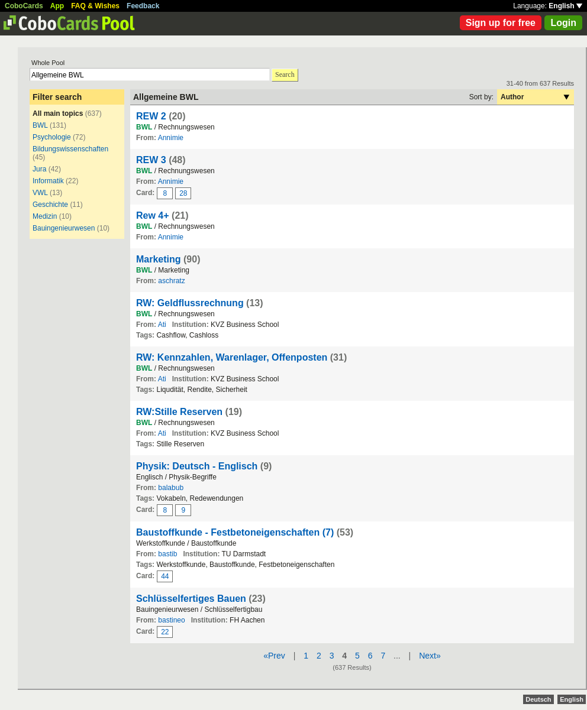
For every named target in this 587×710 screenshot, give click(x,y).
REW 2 (151, 116)
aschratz (171, 281)
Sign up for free (501, 23)
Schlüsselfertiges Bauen (191, 599)
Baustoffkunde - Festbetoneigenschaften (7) (235, 532)
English (565, 6)
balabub (170, 488)
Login (563, 23)
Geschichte (50, 204)
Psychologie (52, 137)
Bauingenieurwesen (64, 228)
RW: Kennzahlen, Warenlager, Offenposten (231, 357)
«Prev (274, 655)
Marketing (158, 259)
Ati (162, 324)
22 (165, 632)
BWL (40, 125)
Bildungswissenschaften (70, 149)
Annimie (170, 138)
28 (183, 193)
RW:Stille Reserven (179, 412)
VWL (40, 193)
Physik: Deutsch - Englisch (196, 466)
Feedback (143, 6)
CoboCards (24, 6)
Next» (430, 655)
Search (285, 74)
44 (165, 576)
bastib (167, 554)
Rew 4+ (152, 215)
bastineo (171, 620)
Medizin (45, 216)
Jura (39, 169)
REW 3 (151, 160)
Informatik (48, 181)
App (57, 6)
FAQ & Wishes (95, 6)
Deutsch (538, 699)
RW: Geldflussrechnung (190, 303)
